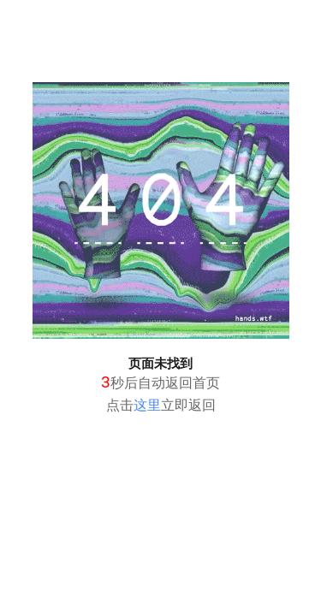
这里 (147, 405)
